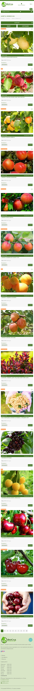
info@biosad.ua (4, 683)
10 (26, 630)
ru (31, 4)
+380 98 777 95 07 (5, 681)
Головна (3, 18)
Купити (30, 64)
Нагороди (4, 659)
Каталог (8, 18)
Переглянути (4, 64)
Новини (3, 655)
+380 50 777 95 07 (5, 679)
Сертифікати (4, 657)
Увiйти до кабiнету (21, 4)
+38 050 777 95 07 (5, 11)
